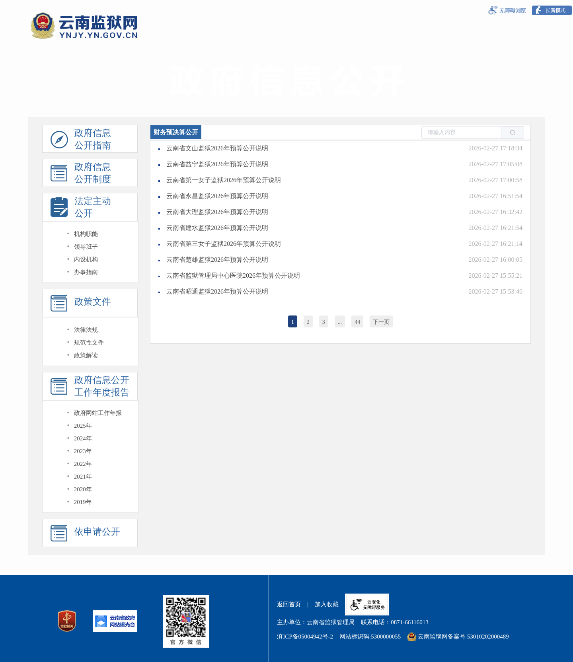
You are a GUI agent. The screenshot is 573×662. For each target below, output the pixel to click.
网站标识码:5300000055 (370, 636)
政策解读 (86, 355)
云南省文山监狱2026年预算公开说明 (217, 148)
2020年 (83, 489)
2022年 (83, 464)
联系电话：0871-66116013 (394, 622)
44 (357, 322)
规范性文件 (89, 342)
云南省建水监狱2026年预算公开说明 (217, 227)
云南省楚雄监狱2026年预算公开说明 (217, 259)
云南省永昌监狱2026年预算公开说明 (217, 196)
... (340, 322)
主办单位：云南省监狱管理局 (316, 622)
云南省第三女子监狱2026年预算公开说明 (223, 243)
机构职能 (86, 234)
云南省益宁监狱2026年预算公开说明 (217, 164)
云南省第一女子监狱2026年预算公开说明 (223, 180)
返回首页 (289, 604)
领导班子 (86, 246)
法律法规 (86, 330)
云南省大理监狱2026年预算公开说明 (217, 211)
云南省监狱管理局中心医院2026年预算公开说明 (233, 275)
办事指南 (86, 272)
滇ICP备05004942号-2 (305, 636)
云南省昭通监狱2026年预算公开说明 (217, 291)
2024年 (83, 438)
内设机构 (86, 259)
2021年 (83, 476)
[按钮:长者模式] (552, 10)
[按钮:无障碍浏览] (507, 10)
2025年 (83, 426)
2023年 (83, 451)
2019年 (83, 502)
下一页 (381, 322)
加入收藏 (327, 604)
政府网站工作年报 (98, 413)
